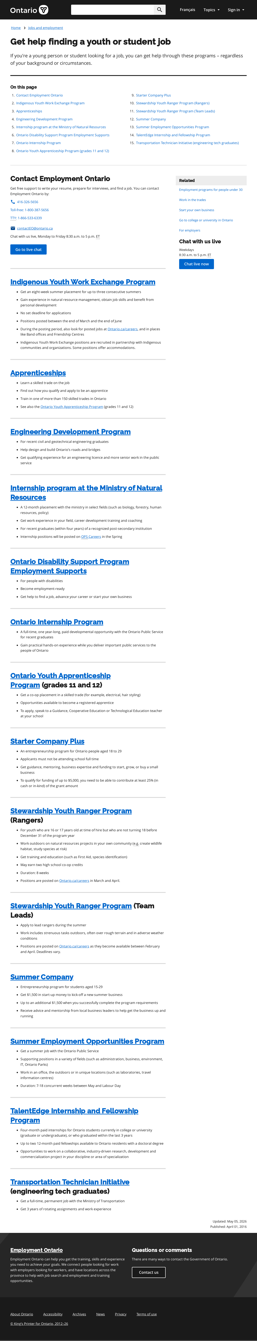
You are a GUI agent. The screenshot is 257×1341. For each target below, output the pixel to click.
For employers (189, 230)
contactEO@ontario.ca (31, 228)
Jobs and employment (45, 27)
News (100, 1314)
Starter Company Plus (153, 95)
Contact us (148, 1272)
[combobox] (118, 10)
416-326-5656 (24, 202)
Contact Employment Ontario (39, 95)
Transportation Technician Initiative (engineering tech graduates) (187, 142)
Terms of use (147, 1314)
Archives (79, 1314)
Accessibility (52, 1314)
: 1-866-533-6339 (26, 218)
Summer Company (151, 119)
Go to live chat (28, 249)
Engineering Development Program (44, 119)
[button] (160, 10)
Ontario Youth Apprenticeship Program (72, 406)
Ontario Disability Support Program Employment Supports (63, 135)
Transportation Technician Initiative (70, 1182)
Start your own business (196, 210)
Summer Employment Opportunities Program (172, 127)
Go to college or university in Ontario (206, 220)
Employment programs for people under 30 (211, 189)
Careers (91, 536)
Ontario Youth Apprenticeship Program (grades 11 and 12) (62, 151)
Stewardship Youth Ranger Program (71, 811)
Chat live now (196, 264)
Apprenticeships (29, 111)
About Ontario (21, 1314)
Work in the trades (192, 200)
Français (187, 9)
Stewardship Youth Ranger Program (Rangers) (173, 103)
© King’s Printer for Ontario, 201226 (39, 1323)
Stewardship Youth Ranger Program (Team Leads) (175, 111)
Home (16, 27)
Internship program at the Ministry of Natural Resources (61, 127)
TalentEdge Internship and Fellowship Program (173, 135)
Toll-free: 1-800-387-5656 (29, 210)
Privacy (120, 1314)
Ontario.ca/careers (123, 329)
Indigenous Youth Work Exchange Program (50, 103)
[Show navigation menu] (211, 10)
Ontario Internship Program (38, 142)
